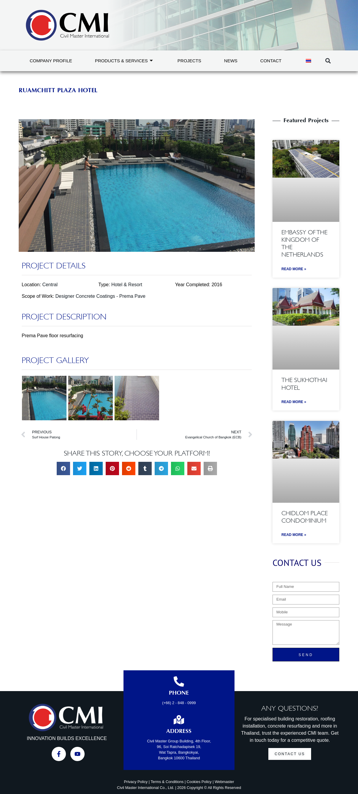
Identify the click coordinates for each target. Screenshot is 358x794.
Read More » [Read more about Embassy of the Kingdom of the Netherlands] (293, 269)
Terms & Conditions (167, 781)
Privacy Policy (136, 781)
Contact (270, 60)
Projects (189, 60)
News (230, 60)
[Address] (179, 720)
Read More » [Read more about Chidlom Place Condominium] (293, 535)
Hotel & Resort (126, 284)
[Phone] (179, 681)
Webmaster (224, 781)
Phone (179, 693)
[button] (328, 61)
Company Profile (51, 60)
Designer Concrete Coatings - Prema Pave (100, 296)
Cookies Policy (199, 781)
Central (50, 284)
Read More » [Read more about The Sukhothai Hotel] (293, 402)
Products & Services (124, 60)
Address (178, 731)
